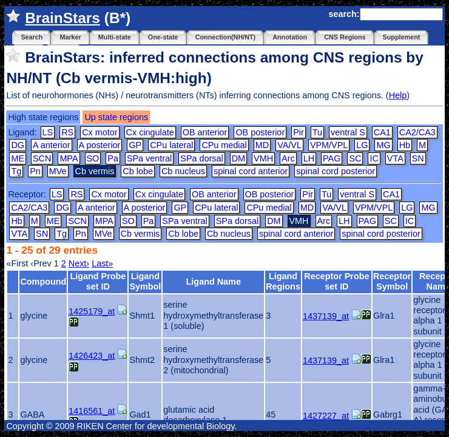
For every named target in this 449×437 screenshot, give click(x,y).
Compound (43, 281)
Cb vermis (140, 234)
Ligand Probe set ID (98, 281)
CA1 (382, 132)
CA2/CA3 (417, 132)
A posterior (100, 145)
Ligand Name (213, 281)
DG (17, 145)
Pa (112, 158)
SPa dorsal (201, 158)
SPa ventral (149, 158)
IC (374, 158)
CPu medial (223, 145)
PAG (331, 158)
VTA (395, 158)
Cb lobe (138, 171)
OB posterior (260, 132)
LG (362, 145)
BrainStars (62, 18)
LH (308, 158)
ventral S (348, 132)
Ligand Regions (283, 281)
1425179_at (92, 311)
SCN (42, 158)
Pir (298, 132)
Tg (16, 171)
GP (135, 145)
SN (418, 158)
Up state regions (116, 117)
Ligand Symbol (145, 281)
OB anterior (205, 132)
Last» (102, 263)
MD (262, 145)
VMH (263, 158)
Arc (288, 158)
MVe (58, 171)
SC (355, 158)
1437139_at (326, 316)
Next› (79, 263)
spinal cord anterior (251, 171)
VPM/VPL (329, 145)
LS (47, 132)
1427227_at (326, 416)
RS (67, 132)
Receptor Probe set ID (336, 281)
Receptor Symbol (392, 281)
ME (17, 158)
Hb (404, 145)
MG (383, 145)
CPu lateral (171, 145)
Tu (317, 132)
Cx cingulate (150, 132)
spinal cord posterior (335, 171)
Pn (35, 171)
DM (238, 158)
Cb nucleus (183, 171)
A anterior (51, 145)
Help (398, 95)
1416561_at (92, 411)
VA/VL (289, 145)
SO (93, 158)
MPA (68, 158)
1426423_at (92, 356)
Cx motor (99, 132)
